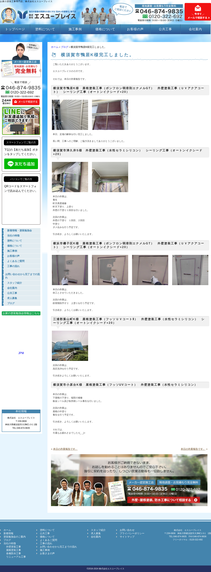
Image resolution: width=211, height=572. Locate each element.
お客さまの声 (47, 553)
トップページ (15, 29)
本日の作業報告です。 (65, 449)
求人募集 (96, 533)
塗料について (45, 29)
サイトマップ (127, 536)
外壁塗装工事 (12, 546)
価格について (105, 29)
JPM (21, 351)
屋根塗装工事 (12, 550)
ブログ (64, 47)
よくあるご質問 (48, 540)
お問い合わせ (127, 530)
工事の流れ (46, 543)
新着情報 (8, 533)
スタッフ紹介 (98, 530)
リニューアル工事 (15, 556)
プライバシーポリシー (132, 533)
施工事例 (75, 29)
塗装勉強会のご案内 (15, 536)
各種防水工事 (12, 553)
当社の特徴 (10, 543)
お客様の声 (135, 29)
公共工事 (165, 29)
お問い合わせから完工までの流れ (58, 546)
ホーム (54, 47)
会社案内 (195, 29)
